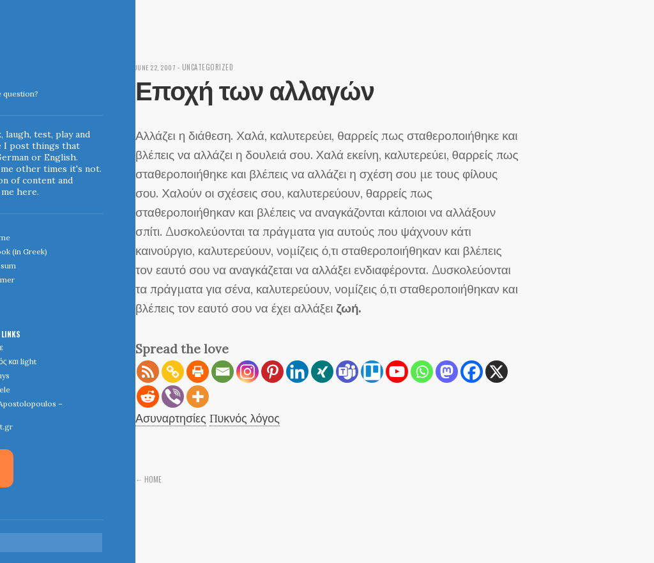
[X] (496, 371)
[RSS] (148, 371)
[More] (197, 396)
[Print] (197, 371)
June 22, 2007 (158, 67)
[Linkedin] (297, 371)
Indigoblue (8, 90)
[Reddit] (148, 396)
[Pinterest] (272, 371)
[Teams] (347, 371)
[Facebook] (471, 371)
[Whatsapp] (422, 371)
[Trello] (372, 371)
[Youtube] (397, 371)
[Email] (222, 371)
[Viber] (173, 396)
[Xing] (322, 371)
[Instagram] (247, 371)
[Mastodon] (447, 371)
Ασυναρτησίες (172, 418)
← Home (148, 479)
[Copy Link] (173, 371)
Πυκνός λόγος (250, 418)
